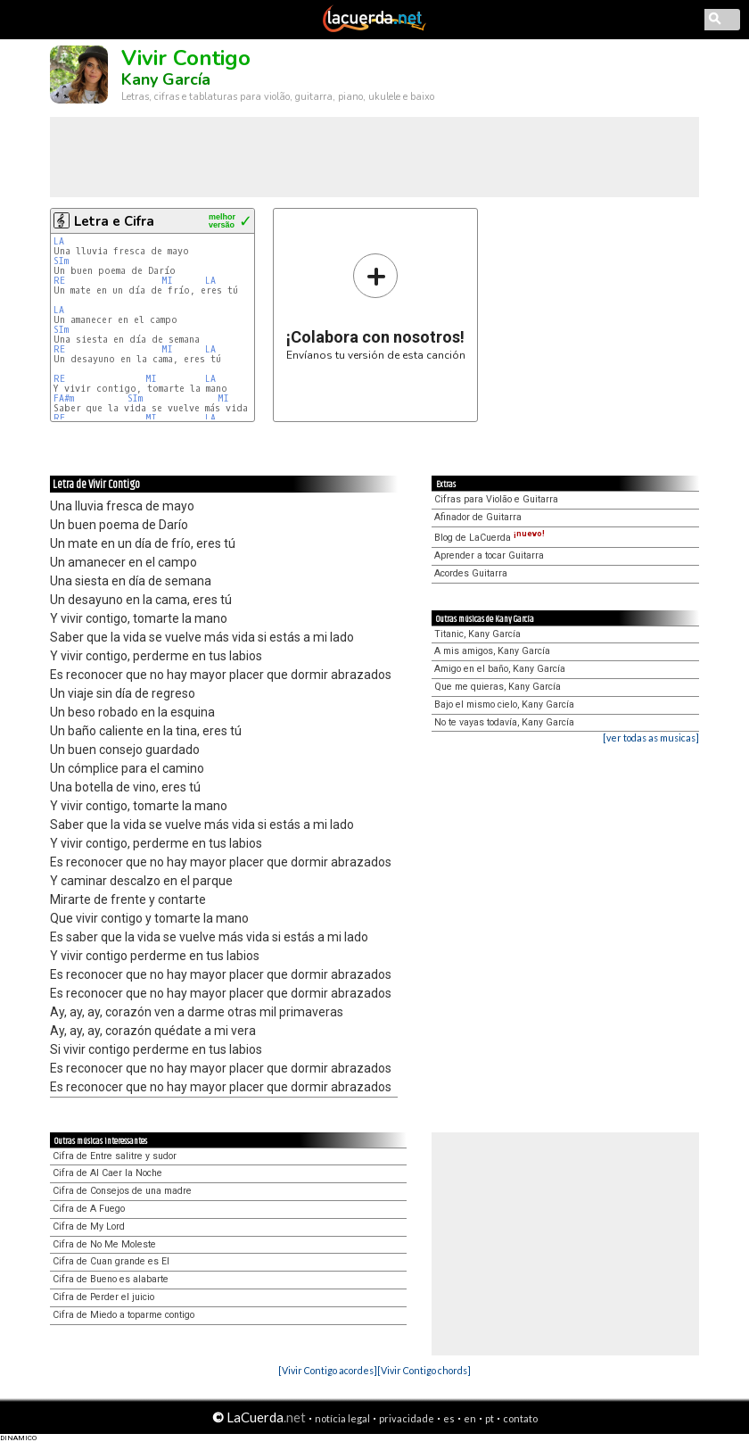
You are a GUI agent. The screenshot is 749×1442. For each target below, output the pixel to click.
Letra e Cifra (114, 221)
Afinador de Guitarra (478, 517)
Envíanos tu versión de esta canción (375, 306)
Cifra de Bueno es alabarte (111, 1279)
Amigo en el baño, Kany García (499, 669)
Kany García (165, 79)
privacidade (406, 1418)
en (470, 1418)
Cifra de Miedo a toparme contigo (123, 1315)
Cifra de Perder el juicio (103, 1297)
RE (59, 280)
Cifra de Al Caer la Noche (107, 1173)
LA (59, 241)
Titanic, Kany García (477, 634)
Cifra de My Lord (89, 1226)
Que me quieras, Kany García (497, 686)
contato (520, 1418)
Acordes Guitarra (470, 573)
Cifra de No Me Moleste (104, 1244)
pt (489, 1418)
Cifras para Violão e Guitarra (496, 499)
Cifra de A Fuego (89, 1208)
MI (167, 280)
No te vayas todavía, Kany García (504, 722)
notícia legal (342, 1418)
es (449, 1418)
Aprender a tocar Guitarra (489, 555)
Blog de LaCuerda (489, 537)
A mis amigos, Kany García (492, 651)
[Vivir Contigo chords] (424, 1370)
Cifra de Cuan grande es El (111, 1261)
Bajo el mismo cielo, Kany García (504, 704)
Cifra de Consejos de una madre (122, 1191)
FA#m (64, 398)
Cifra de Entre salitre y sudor (115, 1156)
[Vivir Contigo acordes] (327, 1370)
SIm (61, 261)
